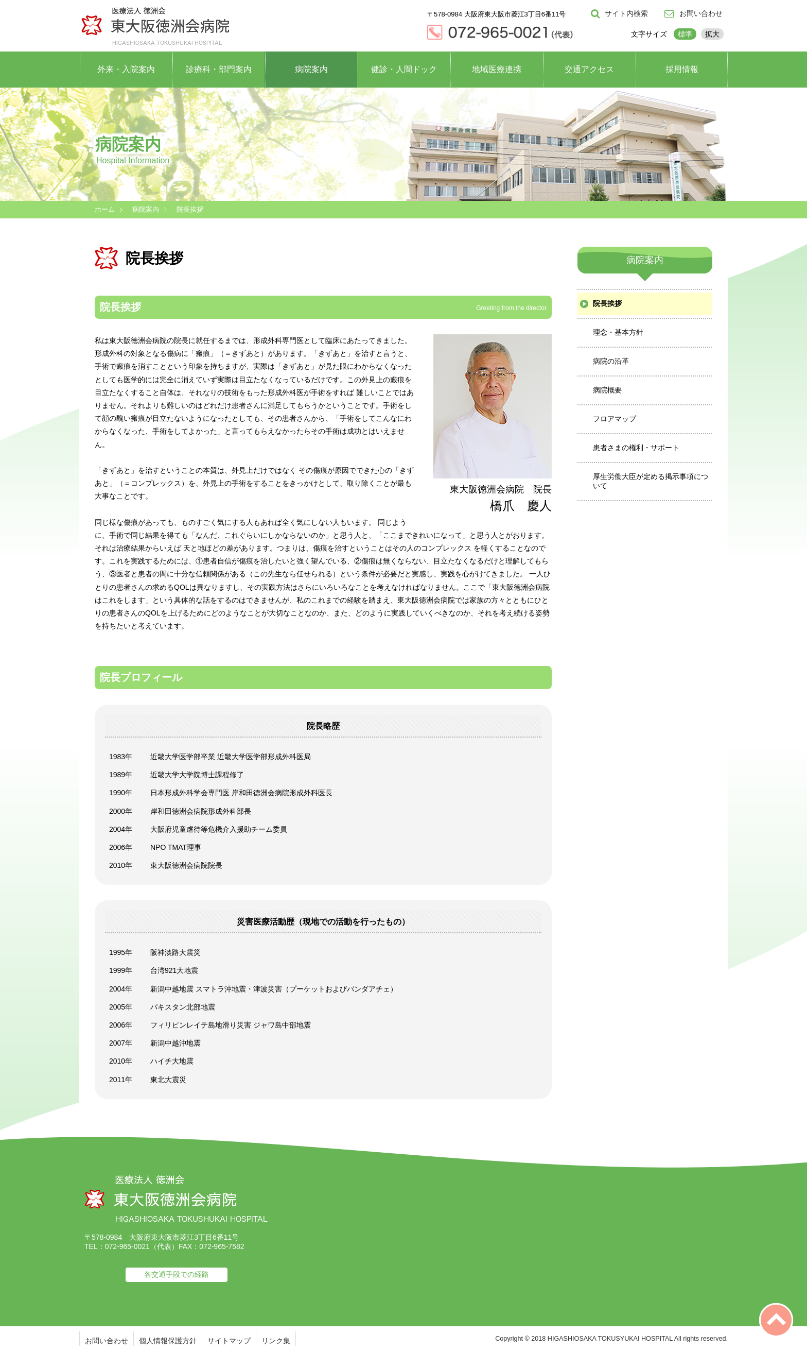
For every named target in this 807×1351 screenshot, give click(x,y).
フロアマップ (614, 419)
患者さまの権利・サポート (636, 447)
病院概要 (607, 390)
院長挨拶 (607, 303)
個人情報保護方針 (168, 1341)
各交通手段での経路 (176, 1274)
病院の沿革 (611, 361)
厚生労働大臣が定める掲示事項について (650, 481)
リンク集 (275, 1341)
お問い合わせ (106, 1341)
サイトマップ (229, 1341)
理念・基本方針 (618, 332)
